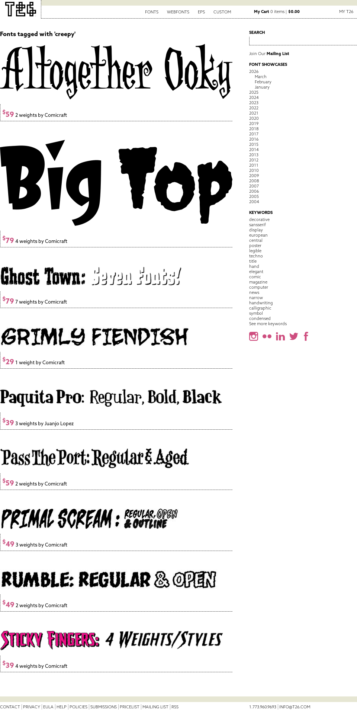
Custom (222, 12)
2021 (253, 113)
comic (255, 276)
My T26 (346, 11)
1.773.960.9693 (262, 706)
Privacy (31, 706)
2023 (253, 102)
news (254, 292)
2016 (253, 139)
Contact (10, 706)
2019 (253, 123)
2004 (254, 201)
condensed (260, 318)
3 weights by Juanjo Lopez (38, 423)
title (253, 261)
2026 (253, 71)
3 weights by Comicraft (34, 545)
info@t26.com (294, 706)
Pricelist (129, 706)
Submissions (103, 706)
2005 (254, 196)
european (258, 235)
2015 (253, 144)
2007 (254, 186)
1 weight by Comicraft (33, 362)
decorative (259, 219)
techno (256, 256)
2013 (253, 154)
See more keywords (268, 323)
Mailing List (155, 706)
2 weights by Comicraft (34, 115)
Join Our (269, 53)
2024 (254, 97)
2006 (254, 191)
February (263, 81)
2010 (254, 170)
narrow (256, 297)
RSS (174, 706)
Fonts (151, 12)
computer (258, 287)
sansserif (257, 224)
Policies (78, 706)
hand (254, 266)
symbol (256, 313)
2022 (253, 107)
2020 (254, 118)
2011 (253, 165)
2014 (254, 149)
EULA (48, 706)
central (256, 240)
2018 (253, 128)
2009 (254, 175)
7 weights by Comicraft (34, 302)
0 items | (277, 11)
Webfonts (178, 12)
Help (62, 706)
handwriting (261, 302)
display (256, 230)
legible (255, 250)
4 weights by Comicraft (34, 241)
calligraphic (260, 308)
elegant (256, 271)
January (262, 87)
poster (255, 245)
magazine (258, 282)
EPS (201, 12)
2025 (253, 92)
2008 (254, 180)
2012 (253, 160)
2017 (253, 134)
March (261, 76)
